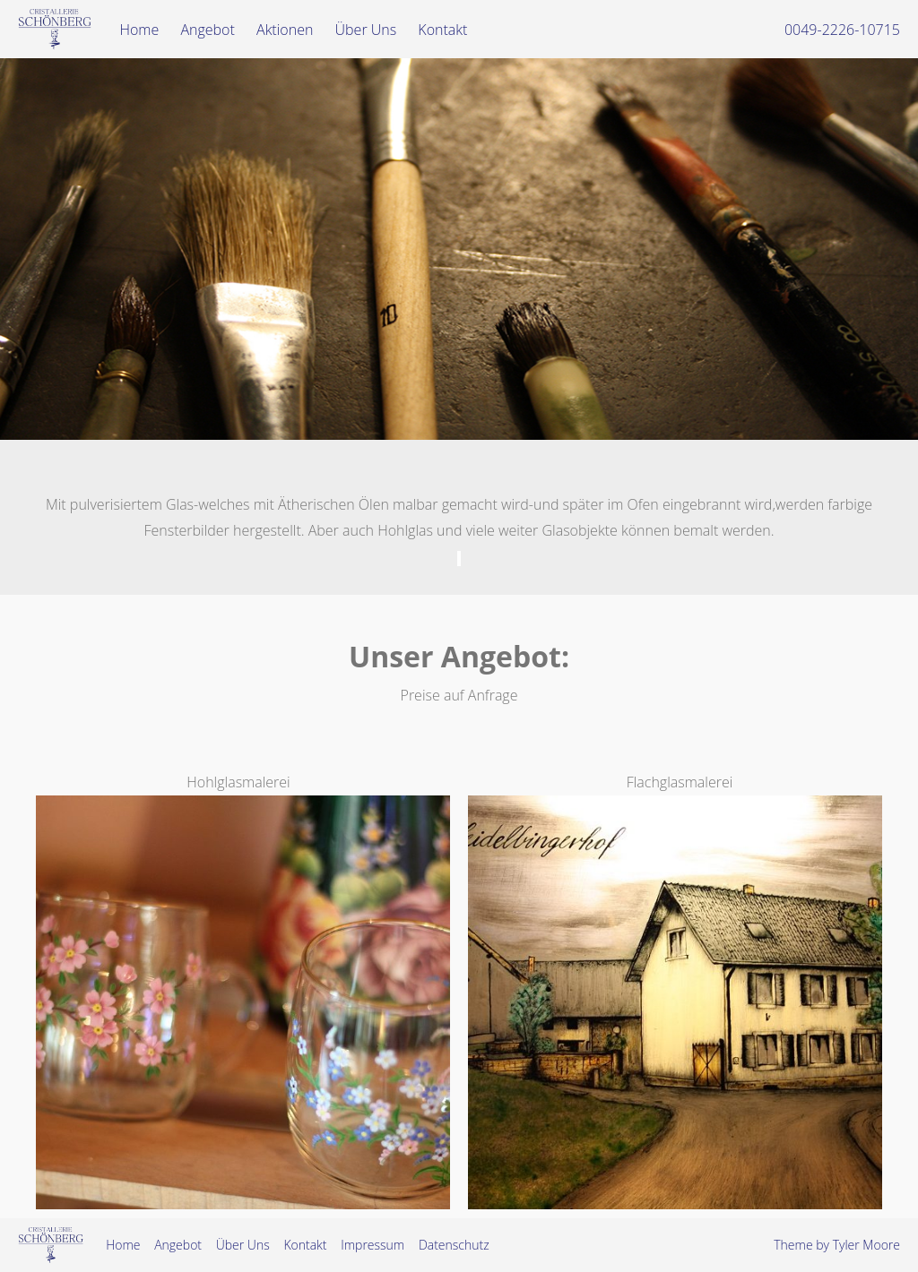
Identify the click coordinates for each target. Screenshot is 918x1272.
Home (139, 29)
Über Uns (366, 29)
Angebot (207, 29)
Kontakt (442, 29)
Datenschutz (454, 1244)
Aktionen (284, 29)
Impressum (372, 1244)
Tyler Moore (866, 1244)
